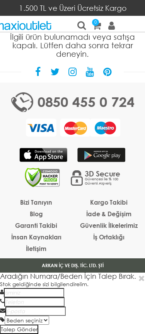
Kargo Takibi (109, 202)
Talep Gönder (19, 329)
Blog (36, 213)
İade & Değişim (108, 213)
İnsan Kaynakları (36, 237)
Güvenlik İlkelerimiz (109, 225)
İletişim (36, 248)
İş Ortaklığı (109, 237)
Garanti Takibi (36, 225)
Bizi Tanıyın (36, 202)
